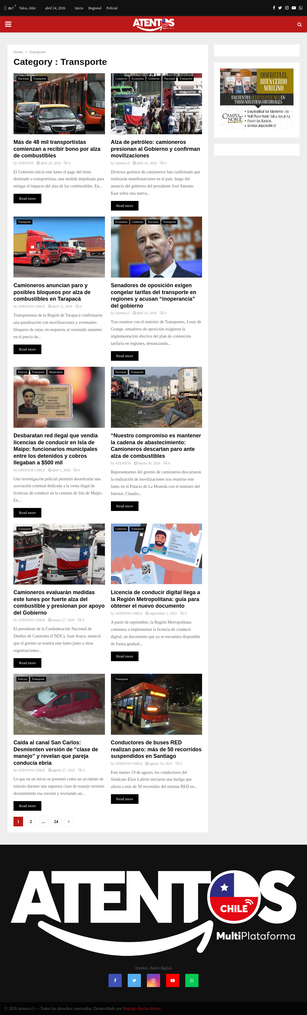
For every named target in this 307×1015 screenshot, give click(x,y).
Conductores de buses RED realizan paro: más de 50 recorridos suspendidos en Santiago (156, 749)
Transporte (39, 78)
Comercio (121, 78)
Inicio (79, 8)
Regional (94, 8)
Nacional (23, 78)
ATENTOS (26, 163)
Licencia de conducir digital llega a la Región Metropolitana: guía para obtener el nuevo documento (155, 599)
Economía (138, 78)
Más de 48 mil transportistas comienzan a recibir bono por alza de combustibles (56, 149)
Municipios (56, 372)
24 (56, 821)
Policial (112, 8)
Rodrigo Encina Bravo (142, 1008)
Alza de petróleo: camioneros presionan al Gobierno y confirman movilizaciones (155, 149)
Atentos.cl (122, 163)
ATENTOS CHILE (31, 306)
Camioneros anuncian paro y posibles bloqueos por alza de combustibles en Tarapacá (52, 292)
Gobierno (153, 78)
